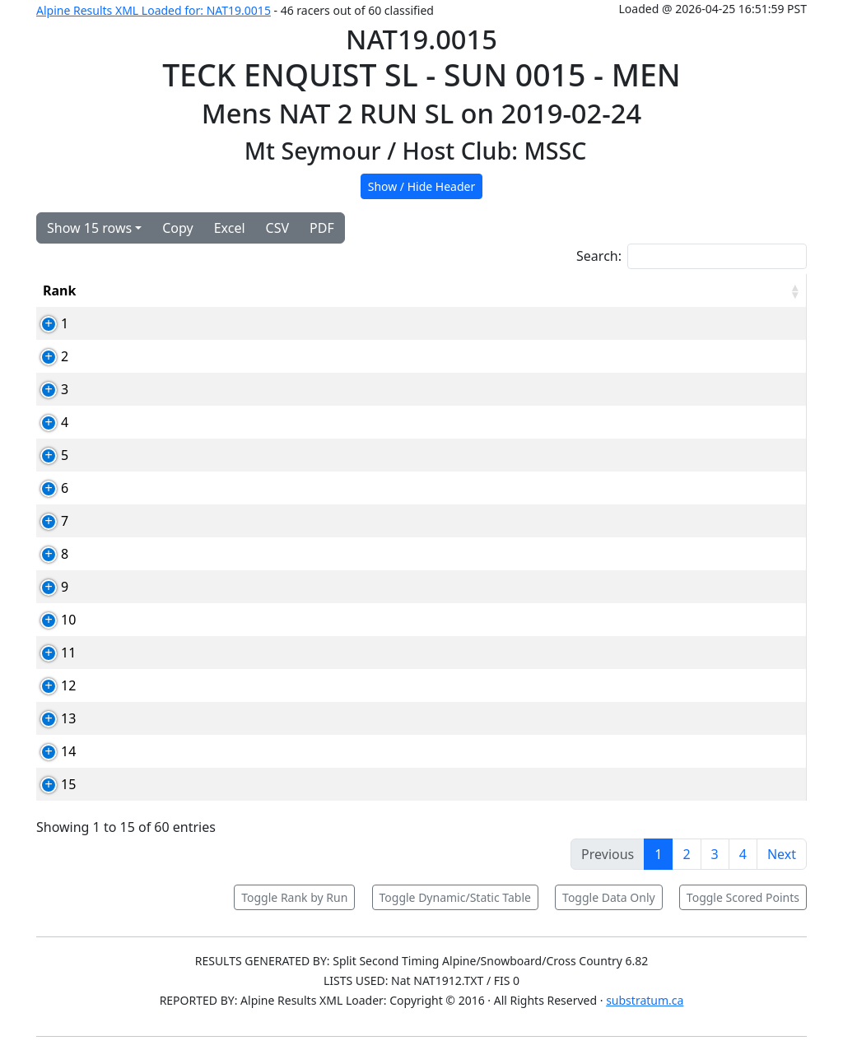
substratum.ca (644, 1000)
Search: (691, 256)
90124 (182, 652)
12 (50, 685)
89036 (182, 521)
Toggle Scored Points (743, 897)
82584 (182, 455)
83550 (182, 685)
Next (781, 854)
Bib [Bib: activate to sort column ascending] (120, 290)
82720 (182, 356)
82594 (182, 488)
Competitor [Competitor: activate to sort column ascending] (263, 290)
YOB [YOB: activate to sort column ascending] (484, 290)
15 (50, 784)
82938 (182, 784)
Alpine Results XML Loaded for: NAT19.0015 (153, 10)
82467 (182, 323)
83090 (182, 718)
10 (50, 620)
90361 (182, 620)
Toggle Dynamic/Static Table (455, 897)
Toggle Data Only (608, 897)
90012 (182, 389)
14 (50, 751)
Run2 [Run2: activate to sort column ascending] (614, 290)
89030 (182, 554)
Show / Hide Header (422, 186)
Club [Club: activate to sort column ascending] (423, 290)
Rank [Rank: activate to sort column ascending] (59, 290)
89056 (182, 751)
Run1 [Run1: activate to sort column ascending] (547, 290)
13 (50, 718)
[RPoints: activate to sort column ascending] (765, 290)
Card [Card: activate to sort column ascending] (178, 290)
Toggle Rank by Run (294, 897)
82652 (182, 587)
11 (50, 652)
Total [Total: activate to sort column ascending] (680, 290)
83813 (182, 422)
